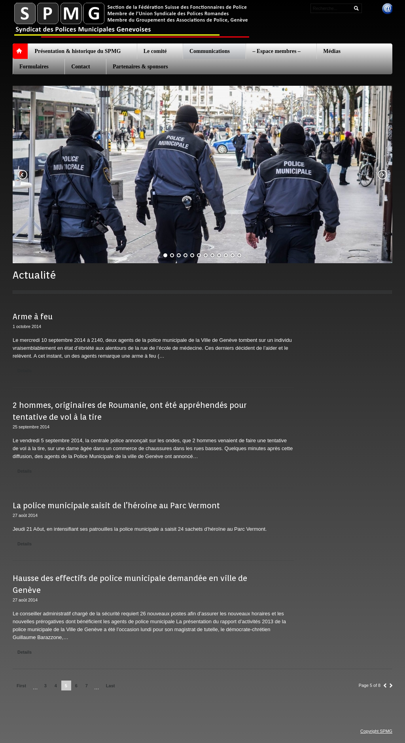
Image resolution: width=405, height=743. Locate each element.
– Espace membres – (276, 51)
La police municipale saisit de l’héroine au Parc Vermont (116, 505)
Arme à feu (33, 316)
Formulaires (34, 67)
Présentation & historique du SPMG (78, 51)
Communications (209, 51)
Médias (332, 51)
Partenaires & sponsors (140, 67)
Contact (80, 67)
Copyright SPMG (376, 731)
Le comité (155, 51)
